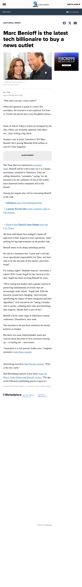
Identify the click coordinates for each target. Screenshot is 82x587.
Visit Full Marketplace (42, 395)
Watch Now (73, 4)
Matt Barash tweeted (34, 364)
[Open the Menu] (4, 4)
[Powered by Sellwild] (48, 525)
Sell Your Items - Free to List (29, 396)
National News (12, 22)
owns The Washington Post (24, 203)
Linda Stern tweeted (22, 352)
